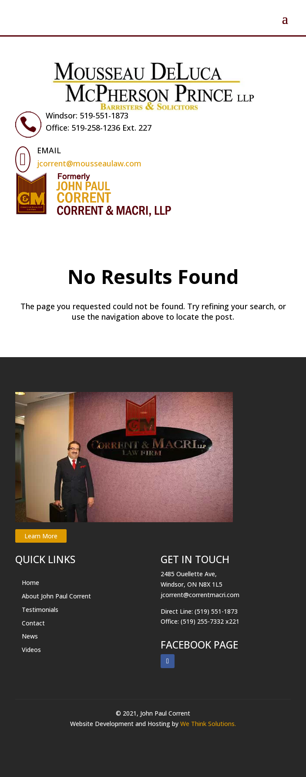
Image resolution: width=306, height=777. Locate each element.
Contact (33, 623)
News (30, 636)
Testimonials (40, 609)
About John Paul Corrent (56, 596)
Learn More (40, 536)
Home (30, 582)
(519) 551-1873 (216, 611)
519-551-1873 (104, 115)
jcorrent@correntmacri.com (200, 595)
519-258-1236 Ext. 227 (111, 127)
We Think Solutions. (208, 724)
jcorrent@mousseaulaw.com (89, 163)
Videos (31, 649)
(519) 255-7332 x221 (210, 621)
